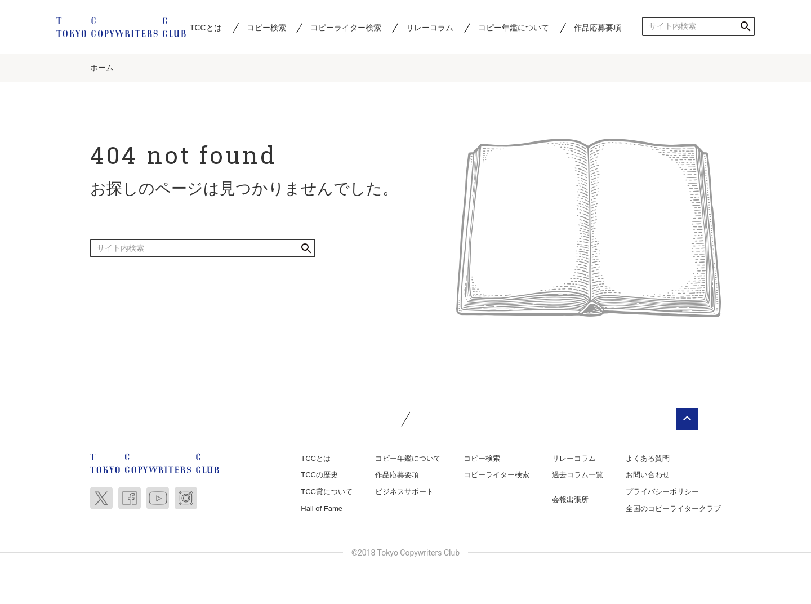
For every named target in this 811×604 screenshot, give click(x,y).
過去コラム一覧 (577, 474)
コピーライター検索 (345, 27)
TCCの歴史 (319, 474)
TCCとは (206, 27)
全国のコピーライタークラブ (673, 508)
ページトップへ (687, 419)
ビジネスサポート (404, 491)
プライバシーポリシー (662, 491)
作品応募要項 (597, 27)
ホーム (102, 67)
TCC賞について (327, 491)
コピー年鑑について (513, 27)
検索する (745, 26)
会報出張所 (570, 499)
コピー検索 (266, 27)
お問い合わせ (648, 474)
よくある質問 (648, 458)
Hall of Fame (321, 508)
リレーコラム (429, 27)
